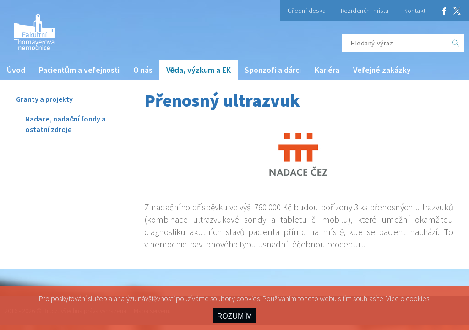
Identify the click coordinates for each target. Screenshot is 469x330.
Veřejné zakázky (382, 70)
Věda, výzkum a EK (198, 70)
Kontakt (415, 10)
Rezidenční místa (365, 10)
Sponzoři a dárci (273, 70)
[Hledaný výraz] (394, 43)
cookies (417, 298)
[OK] (455, 43)
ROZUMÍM (234, 316)
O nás (143, 70)
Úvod (16, 70)
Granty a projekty (44, 99)
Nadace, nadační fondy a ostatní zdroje (65, 123)
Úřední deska (307, 10)
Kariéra (327, 70)
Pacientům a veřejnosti (79, 70)
